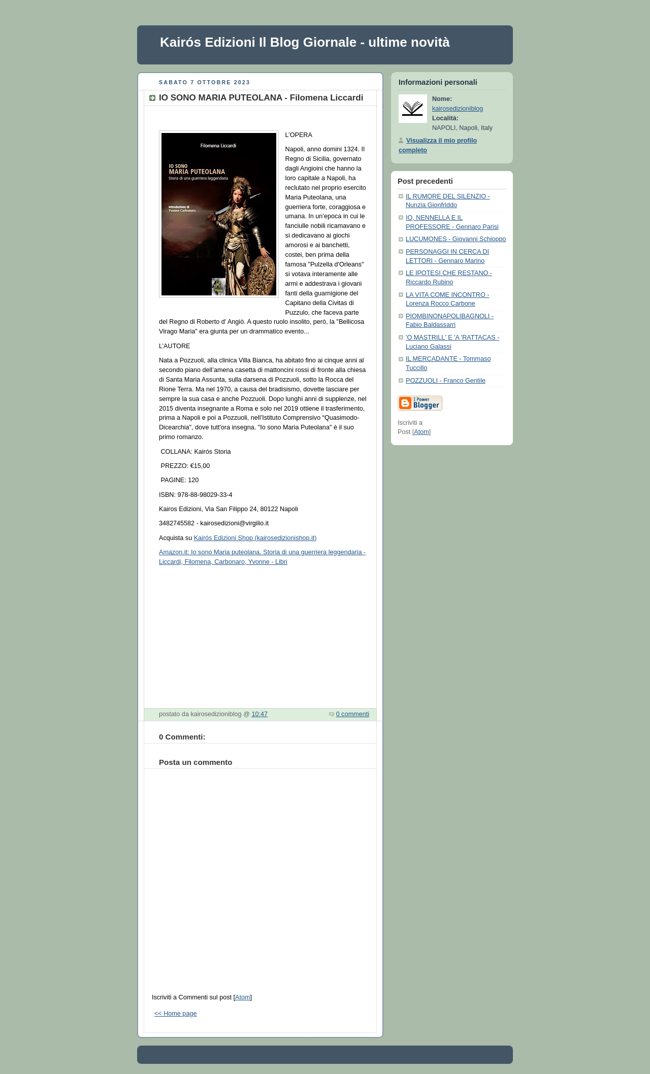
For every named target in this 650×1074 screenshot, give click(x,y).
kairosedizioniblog (457, 108)
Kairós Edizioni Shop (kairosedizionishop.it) (255, 538)
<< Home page (175, 1013)
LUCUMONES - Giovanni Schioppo (456, 239)
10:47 (259, 714)
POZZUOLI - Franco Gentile (445, 380)
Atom (242, 997)
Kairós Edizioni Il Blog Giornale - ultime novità (305, 42)
